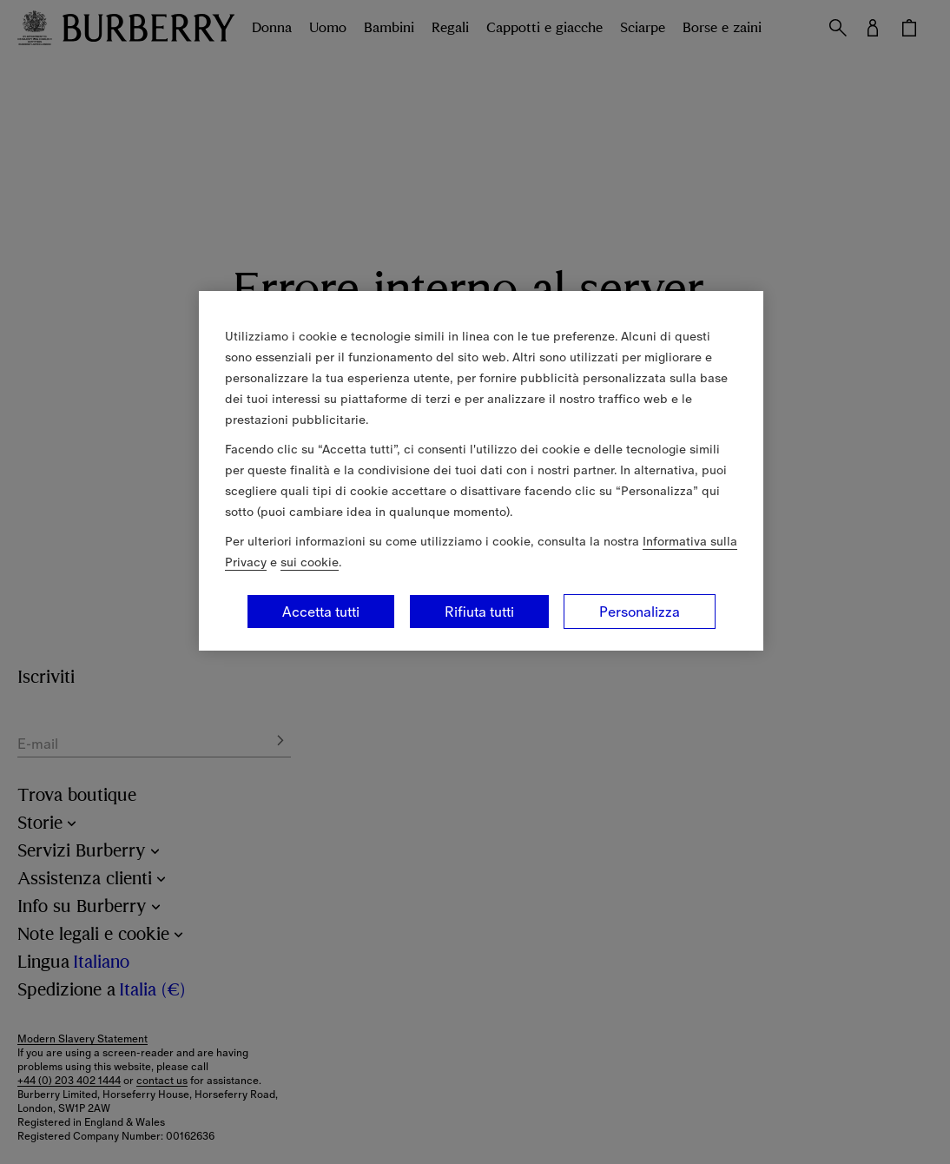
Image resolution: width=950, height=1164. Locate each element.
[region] (481, 471)
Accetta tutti (321, 611)
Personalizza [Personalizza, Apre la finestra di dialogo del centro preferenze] (639, 611)
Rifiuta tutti (479, 611)
